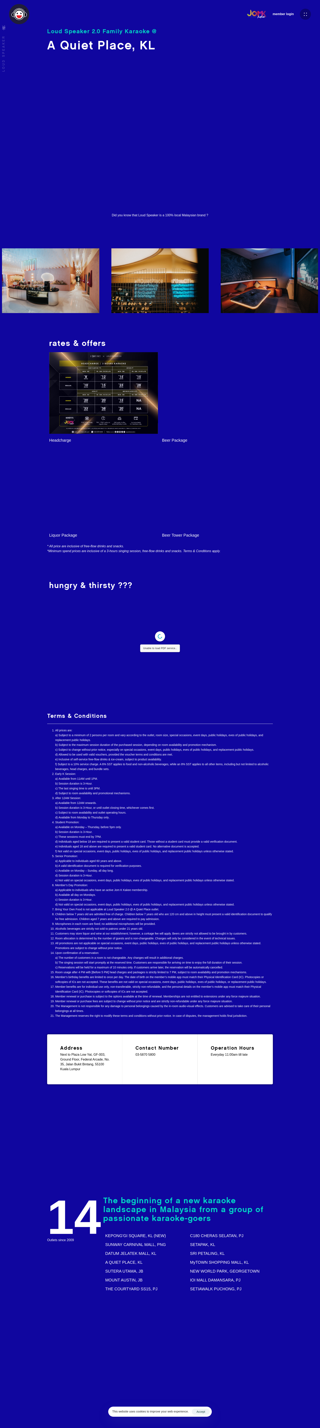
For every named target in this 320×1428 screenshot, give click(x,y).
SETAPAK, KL (202, 1244)
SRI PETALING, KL (207, 1253)
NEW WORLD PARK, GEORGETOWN (225, 1271)
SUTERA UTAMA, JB (124, 1271)
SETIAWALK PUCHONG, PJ (215, 1289)
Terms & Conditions (219, 1416)
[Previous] (7, 281)
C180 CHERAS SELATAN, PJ (216, 1235)
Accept (200, 1411)
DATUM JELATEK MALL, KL (130, 1253)
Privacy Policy (246, 1416)
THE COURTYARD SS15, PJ (131, 1289)
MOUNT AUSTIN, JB (123, 1280)
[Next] (313, 281)
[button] (305, 14)
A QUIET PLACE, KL (123, 1262)
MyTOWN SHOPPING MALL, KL (219, 1262)
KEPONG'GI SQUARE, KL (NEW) (135, 1235)
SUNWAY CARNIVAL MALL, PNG (135, 1244)
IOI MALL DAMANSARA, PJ (215, 1280)
